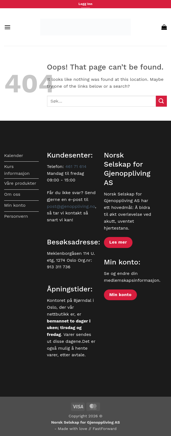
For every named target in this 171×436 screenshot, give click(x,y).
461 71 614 (75, 166)
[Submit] (161, 101)
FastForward (105, 428)
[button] (7, 27)
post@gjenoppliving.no (71, 206)
